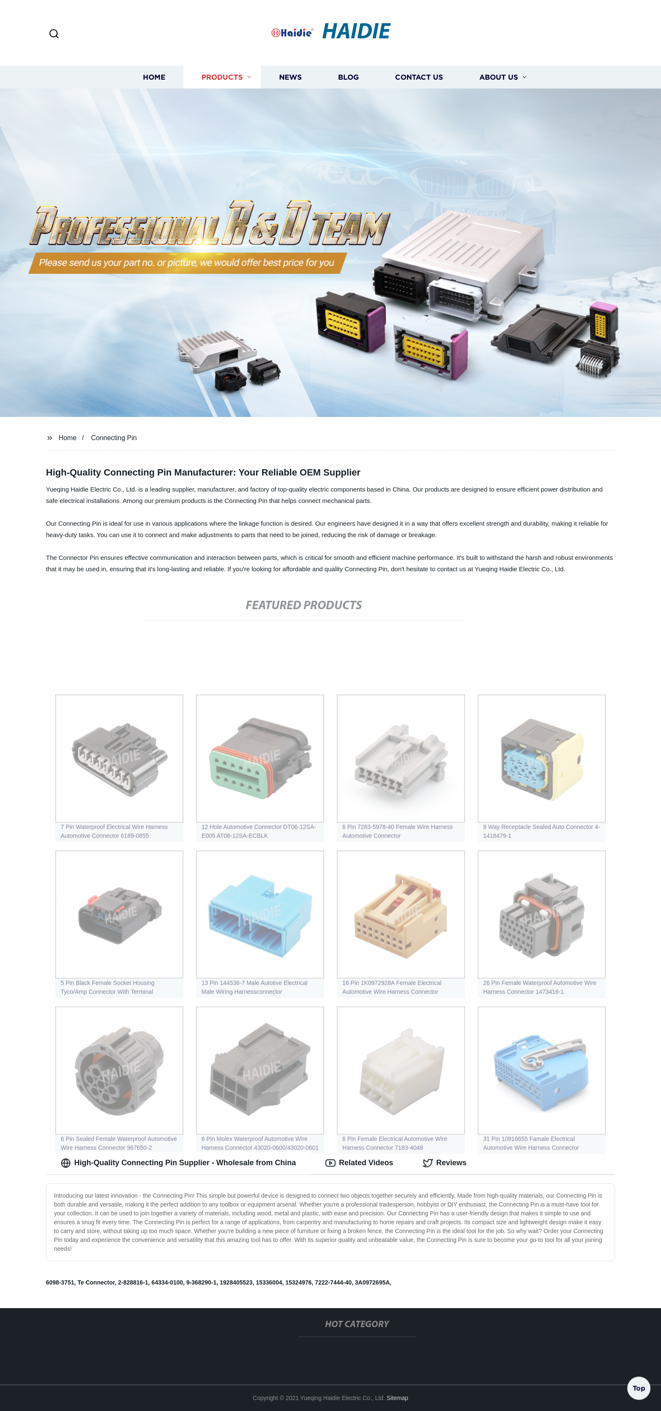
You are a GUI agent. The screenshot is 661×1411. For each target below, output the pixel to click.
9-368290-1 (201, 1282)
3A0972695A (372, 1282)
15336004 (269, 1282)
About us (498, 77)
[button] (54, 34)
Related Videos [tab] (359, 1163)
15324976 (298, 1282)
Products (222, 77)
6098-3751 (60, 1282)
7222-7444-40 (333, 1282)
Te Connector (96, 1282)
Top (639, 1388)
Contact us (419, 77)
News (290, 77)
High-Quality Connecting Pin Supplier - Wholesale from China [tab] (178, 1163)
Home (154, 77)
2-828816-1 (133, 1282)
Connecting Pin (114, 437)
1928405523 (236, 1282)
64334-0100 (167, 1282)
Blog (348, 77)
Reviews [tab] (445, 1163)
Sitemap (397, 1398)
